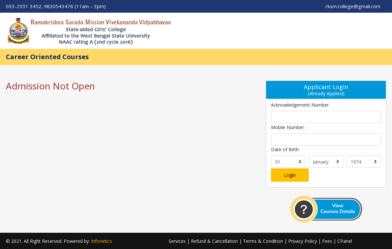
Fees (327, 241)
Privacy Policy (302, 241)
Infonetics (101, 241)
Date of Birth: (285, 149)
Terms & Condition (263, 241)
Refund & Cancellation (214, 241)
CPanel (344, 241)
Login (290, 175)
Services (177, 241)
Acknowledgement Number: (300, 105)
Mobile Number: (288, 127)
